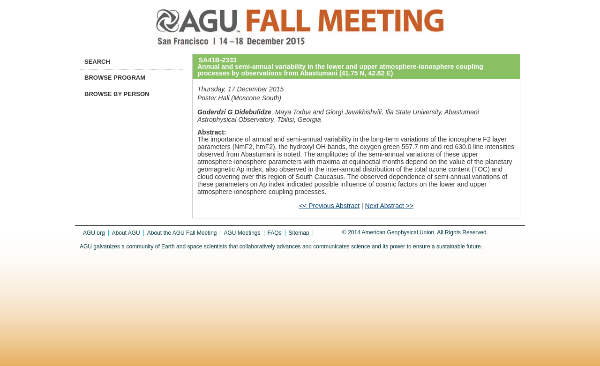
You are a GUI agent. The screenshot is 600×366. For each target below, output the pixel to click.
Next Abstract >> (389, 205)
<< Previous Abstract (329, 205)
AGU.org (94, 233)
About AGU (126, 233)
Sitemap (299, 233)
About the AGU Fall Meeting (182, 233)
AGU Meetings (242, 233)
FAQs (275, 233)
